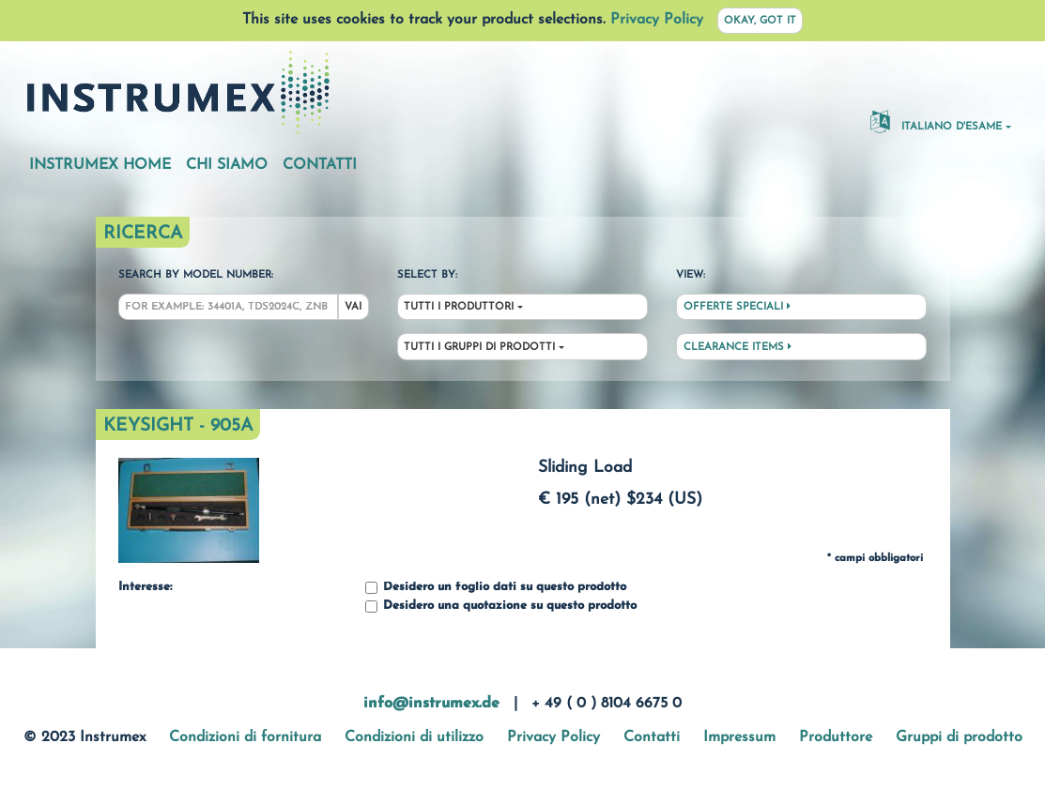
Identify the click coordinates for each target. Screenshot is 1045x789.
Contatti (320, 165)
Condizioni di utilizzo (414, 737)
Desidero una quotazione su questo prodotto (501, 606)
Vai (353, 307)
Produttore (835, 737)
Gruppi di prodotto (959, 737)
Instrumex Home (100, 165)
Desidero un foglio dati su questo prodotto (495, 588)
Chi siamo (227, 165)
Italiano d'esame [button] (936, 121)
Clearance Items (737, 347)
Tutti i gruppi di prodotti (479, 347)
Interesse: (145, 587)
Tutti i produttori (459, 307)
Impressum (739, 737)
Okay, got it (760, 21)
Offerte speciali (737, 306)
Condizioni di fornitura (245, 737)
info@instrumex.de (431, 703)
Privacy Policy (656, 19)
